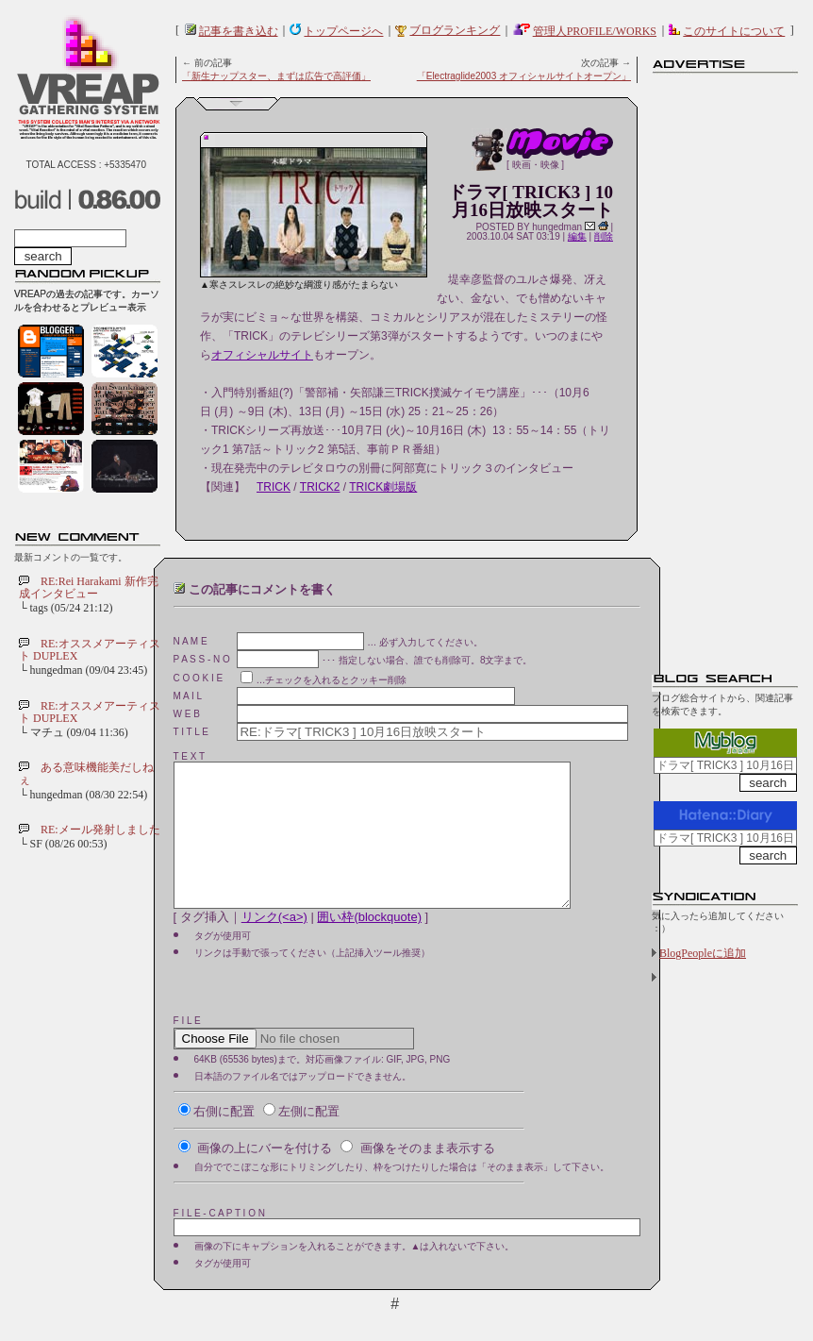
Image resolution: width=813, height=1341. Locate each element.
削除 (603, 236)
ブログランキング (454, 30)
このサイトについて (734, 31)
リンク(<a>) (274, 945)
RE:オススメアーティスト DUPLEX (89, 649)
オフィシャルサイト (262, 354)
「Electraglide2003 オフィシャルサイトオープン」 (524, 76)
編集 (577, 236)
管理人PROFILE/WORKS (594, 31)
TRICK (273, 487)
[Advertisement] (727, 363)
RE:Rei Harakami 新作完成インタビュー (88, 587)
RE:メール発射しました (100, 829)
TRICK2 (320, 487)
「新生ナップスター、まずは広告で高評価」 (276, 76)
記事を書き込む (238, 31)
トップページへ (343, 31)
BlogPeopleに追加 (702, 953)
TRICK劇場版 (383, 487)
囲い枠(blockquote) (369, 945)
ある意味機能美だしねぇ (86, 773)
